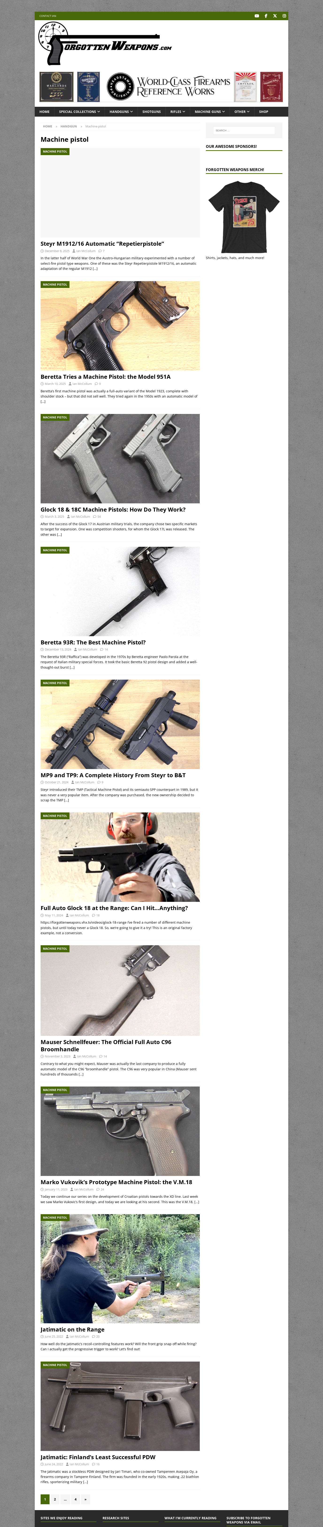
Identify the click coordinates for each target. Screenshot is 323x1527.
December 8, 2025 (57, 251)
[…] (95, 268)
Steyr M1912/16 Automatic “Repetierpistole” (102, 243)
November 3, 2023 (57, 1056)
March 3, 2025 (54, 516)
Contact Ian (47, 16)
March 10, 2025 (55, 383)
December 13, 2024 (58, 649)
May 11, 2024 (54, 915)
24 (102, 1189)
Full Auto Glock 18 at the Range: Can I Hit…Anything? (114, 908)
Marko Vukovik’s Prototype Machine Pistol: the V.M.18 (116, 1182)
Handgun (69, 126)
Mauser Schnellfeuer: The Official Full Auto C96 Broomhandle (106, 1045)
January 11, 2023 (56, 1189)
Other (240, 111)
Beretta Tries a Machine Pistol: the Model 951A (106, 376)
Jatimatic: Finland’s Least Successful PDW (98, 1457)
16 (98, 1464)
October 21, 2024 (56, 782)
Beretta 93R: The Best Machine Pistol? (93, 642)
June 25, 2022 (54, 1336)
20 (98, 1336)
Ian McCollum (86, 251)
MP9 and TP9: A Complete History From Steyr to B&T (113, 775)
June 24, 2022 (54, 1464)
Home (44, 111)
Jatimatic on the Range (72, 1329)
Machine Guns (208, 111)
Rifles (175, 111)
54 (99, 516)
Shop (263, 111)
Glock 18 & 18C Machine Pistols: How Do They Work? (113, 509)
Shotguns (151, 111)
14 (106, 649)
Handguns (119, 111)
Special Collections (77, 111)
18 (98, 915)
